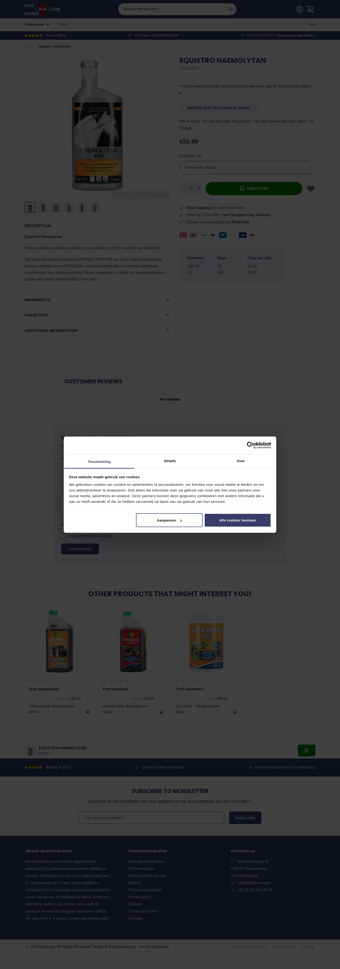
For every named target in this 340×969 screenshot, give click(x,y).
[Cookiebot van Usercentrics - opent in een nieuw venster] (250, 445)
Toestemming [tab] (99, 461)
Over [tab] (241, 461)
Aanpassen (169, 520)
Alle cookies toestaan (237, 520)
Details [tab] (170, 461)
